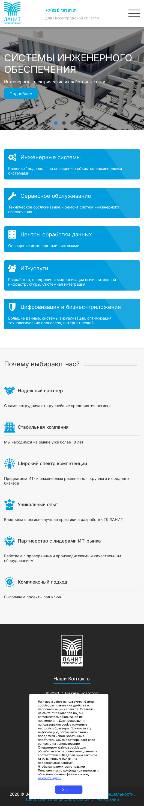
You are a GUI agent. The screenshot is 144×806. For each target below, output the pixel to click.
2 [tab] (64, 120)
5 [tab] (88, 120)
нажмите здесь (49, 778)
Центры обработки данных (56, 234)
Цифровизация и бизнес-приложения (70, 307)
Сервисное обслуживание (55, 196)
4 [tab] (80, 120)
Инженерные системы (50, 157)
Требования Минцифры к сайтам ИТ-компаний (72, 799)
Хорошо (69, 790)
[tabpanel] (72, 94)
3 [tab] (72, 120)
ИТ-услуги (34, 268)
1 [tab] (55, 120)
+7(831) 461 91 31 (61, 10)
